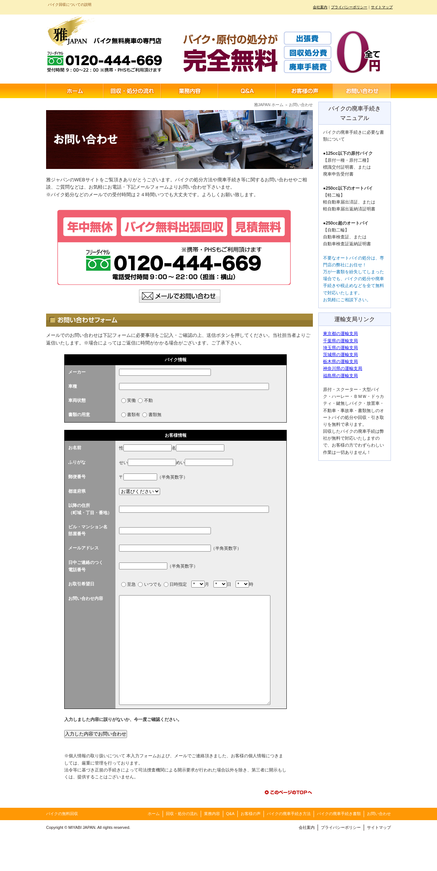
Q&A (247, 91)
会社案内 (320, 7)
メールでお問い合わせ (179, 296)
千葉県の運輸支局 (340, 340)
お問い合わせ (362, 91)
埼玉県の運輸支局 (340, 347)
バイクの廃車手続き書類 (339, 849)
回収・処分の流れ (132, 91)
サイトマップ (382, 7)
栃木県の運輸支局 (340, 361)
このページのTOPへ (287, 827)
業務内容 (189, 91)
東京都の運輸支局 (340, 333)
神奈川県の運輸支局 (342, 368)
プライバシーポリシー (349, 7)
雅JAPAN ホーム (269, 104)
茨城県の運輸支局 (340, 354)
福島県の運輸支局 (340, 375)
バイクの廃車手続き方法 (289, 849)
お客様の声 (304, 91)
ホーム (75, 91)
